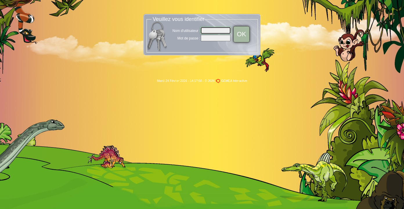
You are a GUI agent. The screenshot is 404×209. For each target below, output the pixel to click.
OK (241, 34)
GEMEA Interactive (234, 80)
